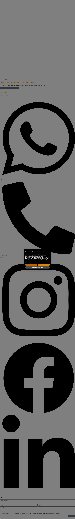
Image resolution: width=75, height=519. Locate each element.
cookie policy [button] (40, 256)
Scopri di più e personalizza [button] (37, 267)
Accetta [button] (43, 264)
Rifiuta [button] (31, 264)
